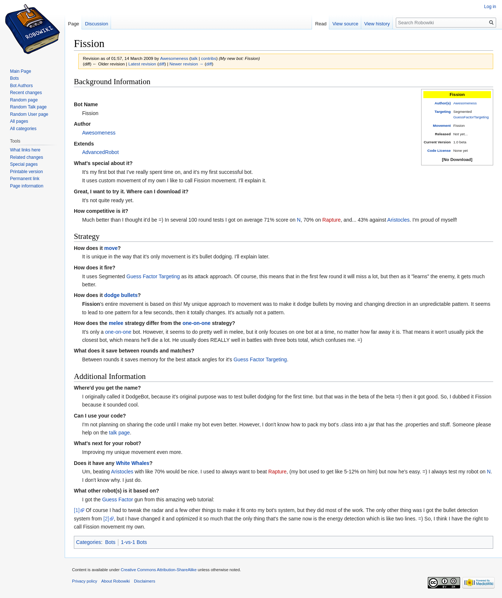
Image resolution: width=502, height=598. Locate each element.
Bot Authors (21, 85)
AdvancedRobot (100, 152)
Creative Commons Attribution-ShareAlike (158, 569)
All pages (19, 121)
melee (116, 323)
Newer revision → (186, 63)
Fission (91, 304)
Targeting (443, 112)
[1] (77, 510)
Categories (88, 542)
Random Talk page (28, 107)
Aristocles (398, 220)
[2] (106, 519)
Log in (490, 6)
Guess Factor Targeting (153, 276)
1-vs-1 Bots (134, 542)
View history (377, 23)
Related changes (26, 157)
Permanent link (24, 178)
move (111, 248)
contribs (208, 58)
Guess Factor (117, 499)
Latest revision (142, 63)
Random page (23, 100)
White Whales (132, 463)
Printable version (26, 171)
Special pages (23, 164)
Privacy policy (84, 581)
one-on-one (197, 323)
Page (73, 23)
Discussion (96, 23)
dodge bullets (120, 295)
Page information (26, 186)
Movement (442, 125)
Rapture (331, 220)
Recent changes (26, 92)
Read (320, 23)
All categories (23, 128)
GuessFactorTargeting (471, 117)
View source (345, 23)
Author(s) (442, 103)
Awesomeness (465, 103)
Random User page (29, 114)
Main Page (20, 71)
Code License (439, 150)
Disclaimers (144, 581)
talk (194, 58)
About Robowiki (115, 581)
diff (161, 63)
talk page (119, 433)
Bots (110, 542)
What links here (25, 150)
